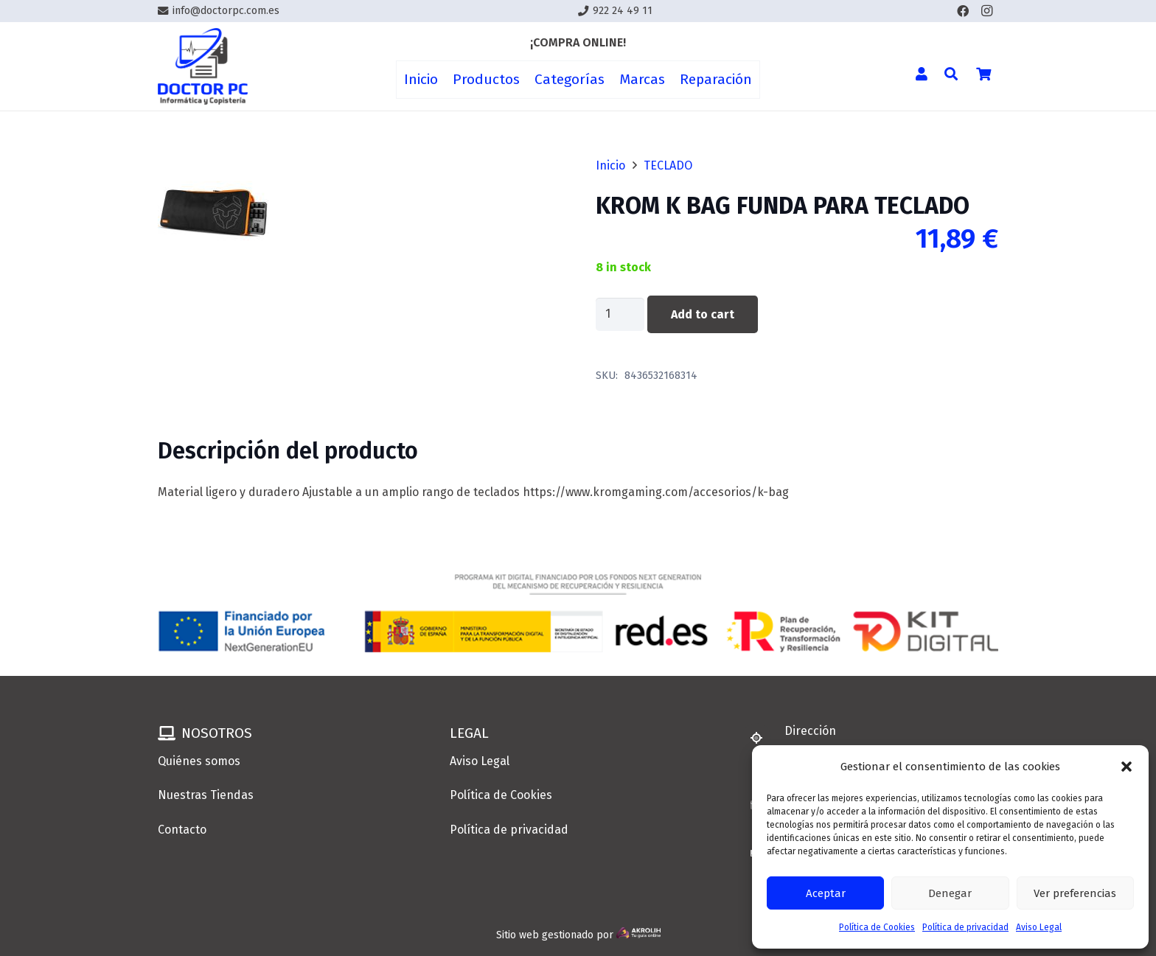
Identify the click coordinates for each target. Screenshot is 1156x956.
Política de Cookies (877, 927)
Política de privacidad (965, 927)
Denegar (950, 893)
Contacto (182, 830)
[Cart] (983, 73)
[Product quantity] (620, 314)
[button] (1126, 766)
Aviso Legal (1039, 927)
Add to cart (702, 314)
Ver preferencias (1075, 893)
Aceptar (826, 893)
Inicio (610, 165)
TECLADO (668, 165)
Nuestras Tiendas (206, 795)
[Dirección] (763, 738)
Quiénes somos (199, 761)
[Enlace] (203, 66)
